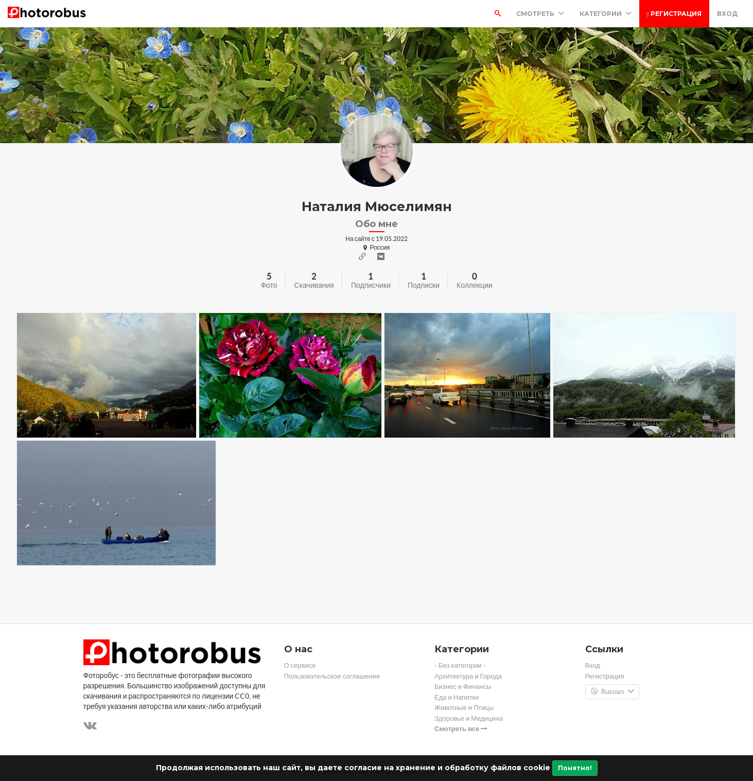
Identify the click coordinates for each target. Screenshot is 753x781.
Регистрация (674, 14)
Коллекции (475, 285)
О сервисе (300, 665)
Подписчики (371, 285)
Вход (727, 14)
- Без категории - (460, 665)
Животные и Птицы (464, 707)
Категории (606, 14)
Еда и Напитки (456, 697)
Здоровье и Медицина (468, 718)
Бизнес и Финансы (463, 686)
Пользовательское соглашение (332, 676)
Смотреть (540, 14)
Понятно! (575, 768)
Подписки (424, 285)
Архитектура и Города (468, 676)
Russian (612, 692)
